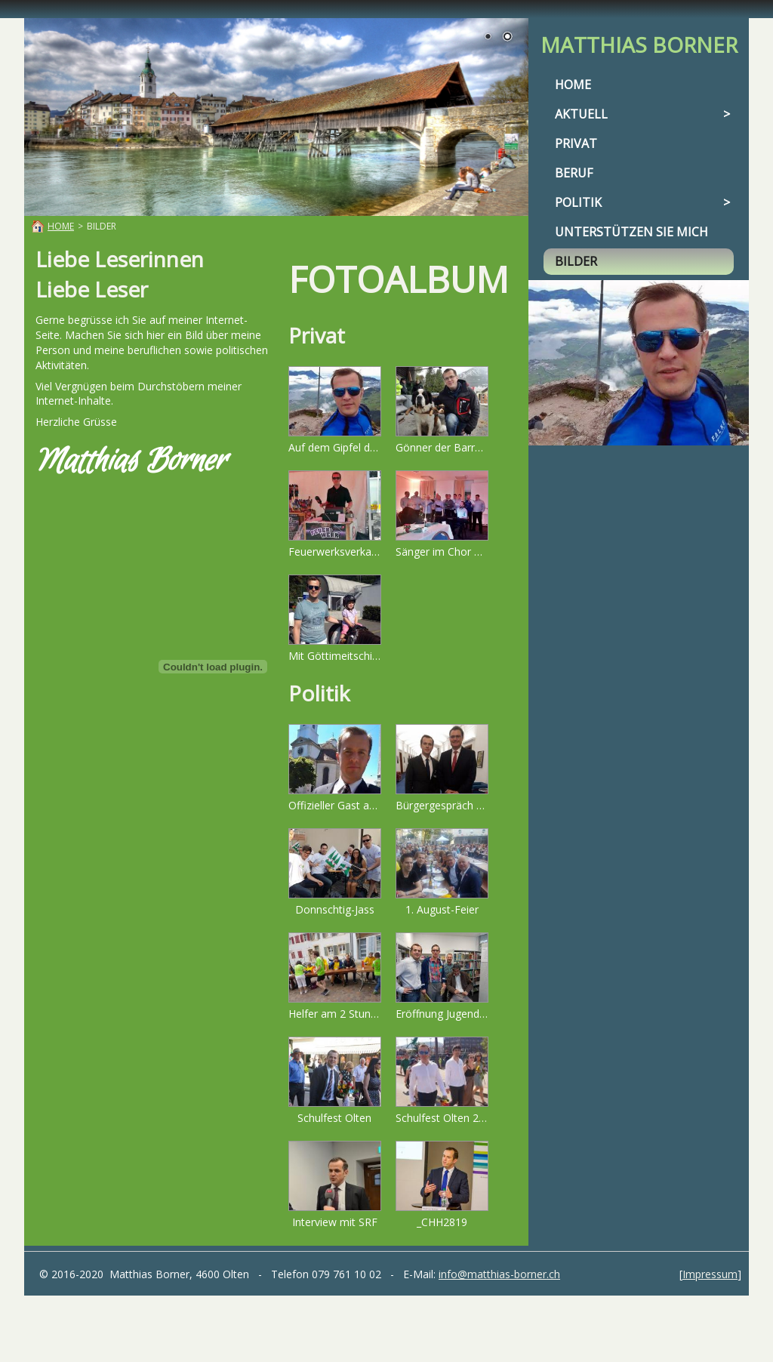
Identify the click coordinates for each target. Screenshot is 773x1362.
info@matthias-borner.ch (499, 1274)
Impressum (710, 1274)
